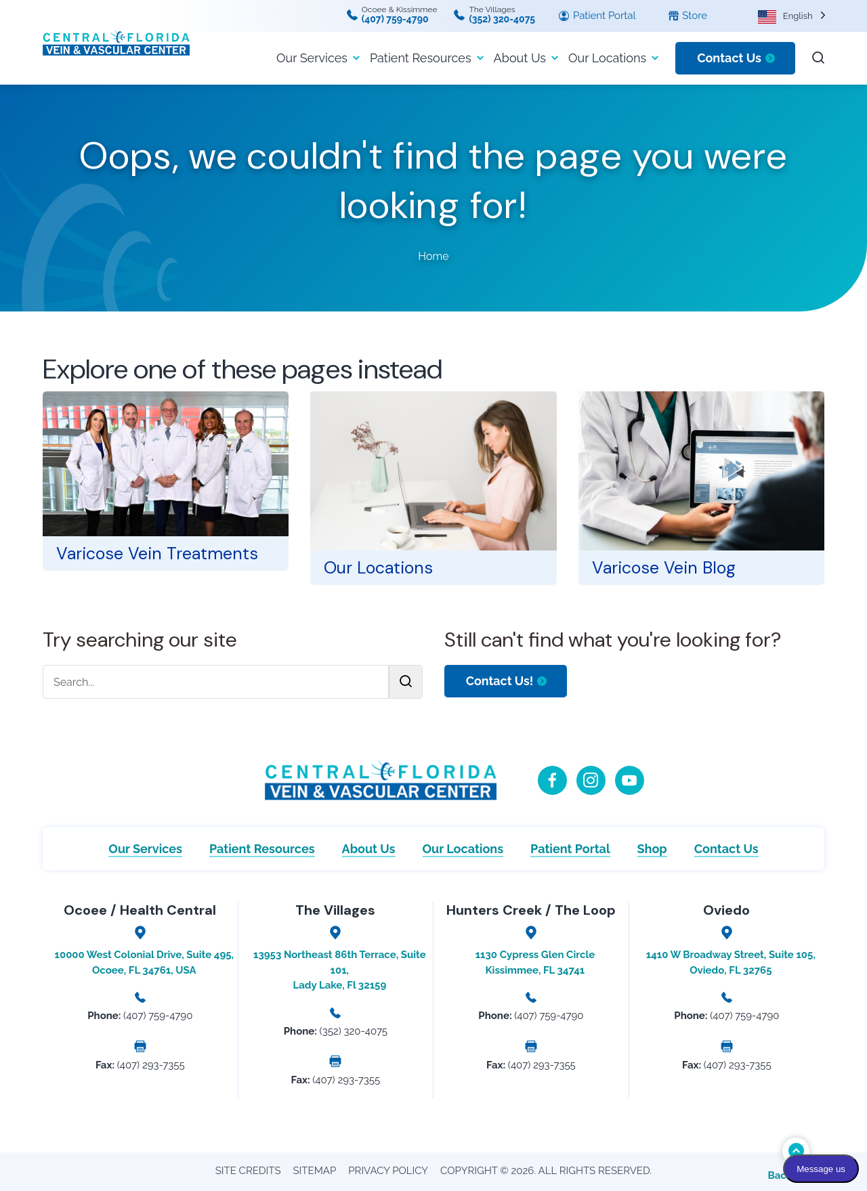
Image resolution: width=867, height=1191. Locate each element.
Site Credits (248, 1171)
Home (433, 256)
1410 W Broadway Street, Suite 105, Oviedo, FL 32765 (731, 962)
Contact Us (729, 58)
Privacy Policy (388, 1171)
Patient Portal (597, 16)
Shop (652, 849)
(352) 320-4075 (502, 19)
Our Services (311, 58)
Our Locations (607, 58)
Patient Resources (420, 58)
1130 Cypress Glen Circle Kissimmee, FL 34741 (535, 962)
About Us (520, 58)
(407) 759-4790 (395, 19)
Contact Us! (500, 681)
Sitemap (315, 1171)
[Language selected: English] (791, 15)
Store (688, 16)
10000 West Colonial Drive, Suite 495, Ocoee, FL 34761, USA (144, 962)
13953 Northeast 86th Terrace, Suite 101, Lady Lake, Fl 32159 (339, 970)
